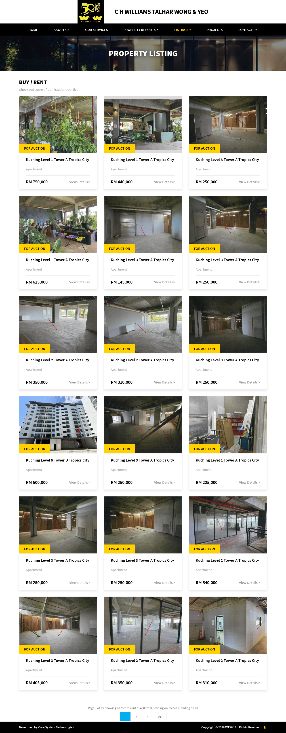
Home (33, 29)
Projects (215, 29)
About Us (61, 29)
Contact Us (248, 29)
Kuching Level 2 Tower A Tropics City (57, 360)
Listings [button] (181, 29)
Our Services (96, 29)
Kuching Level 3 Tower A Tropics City (227, 159)
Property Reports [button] (140, 29)
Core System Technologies (56, 727)
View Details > (79, 182)
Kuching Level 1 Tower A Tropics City (57, 159)
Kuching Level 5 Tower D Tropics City (57, 460)
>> (160, 716)
